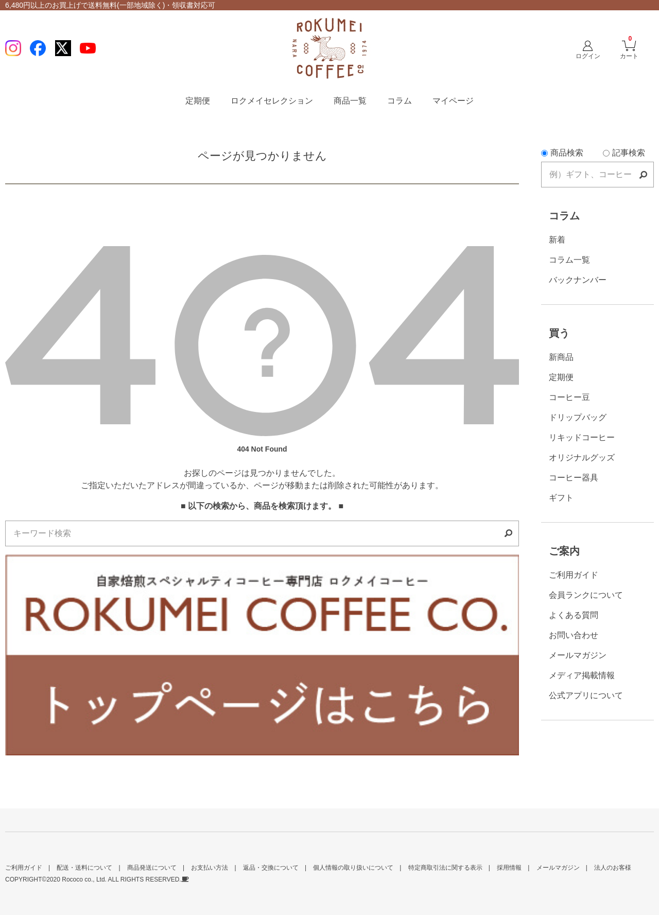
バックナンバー (577, 279)
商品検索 (562, 152)
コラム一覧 (569, 259)
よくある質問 (573, 615)
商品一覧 (350, 100)
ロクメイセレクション (272, 100)
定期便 (197, 100)
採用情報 (509, 867)
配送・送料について (84, 867)
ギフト (561, 497)
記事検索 (624, 152)
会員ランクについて (586, 595)
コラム (399, 100)
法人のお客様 (612, 867)
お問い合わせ (573, 635)
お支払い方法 (209, 867)
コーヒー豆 (569, 397)
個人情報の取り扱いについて (353, 867)
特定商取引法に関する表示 (445, 867)
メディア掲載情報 (582, 675)
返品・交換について (271, 867)
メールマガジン (577, 655)
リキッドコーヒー (582, 437)
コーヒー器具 (573, 477)
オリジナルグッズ (582, 457)
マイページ (453, 100)
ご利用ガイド (573, 575)
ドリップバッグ (577, 417)
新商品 (561, 357)
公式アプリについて (586, 695)
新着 (557, 239)
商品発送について (152, 867)
